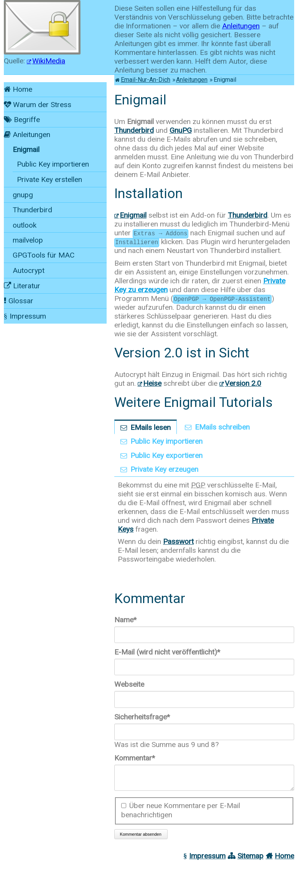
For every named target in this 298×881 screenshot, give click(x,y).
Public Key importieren (166, 441)
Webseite (129, 684)
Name (130, 619)
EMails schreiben (222, 427)
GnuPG (181, 130)
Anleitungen (241, 25)
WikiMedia (48, 60)
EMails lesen (150, 427)
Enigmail (133, 215)
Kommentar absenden (140, 838)
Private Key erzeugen (164, 469)
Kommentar (134, 758)
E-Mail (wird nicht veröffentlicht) (167, 652)
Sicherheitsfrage (142, 716)
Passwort (178, 541)
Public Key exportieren (166, 455)
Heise (152, 383)
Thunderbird (134, 130)
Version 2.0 (243, 383)
